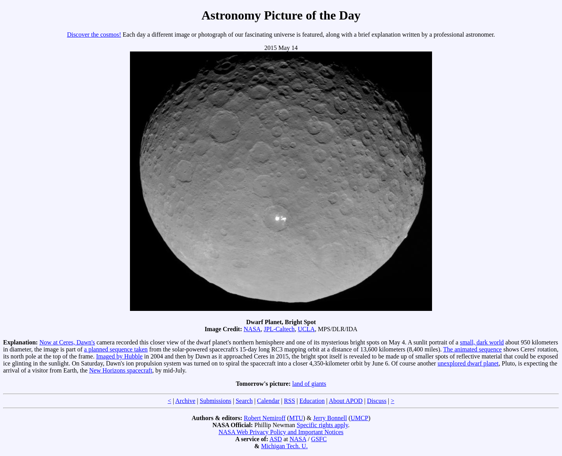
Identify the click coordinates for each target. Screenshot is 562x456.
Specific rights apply (322, 425)
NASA (252, 329)
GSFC (319, 439)
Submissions (215, 400)
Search (244, 400)
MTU (296, 418)
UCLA (306, 329)
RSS (289, 400)
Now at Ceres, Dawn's (67, 342)
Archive (185, 400)
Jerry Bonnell (330, 418)
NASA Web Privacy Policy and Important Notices (281, 432)
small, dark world (481, 342)
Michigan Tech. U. (284, 446)
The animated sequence (472, 349)
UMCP (359, 418)
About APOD (346, 400)
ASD (275, 439)
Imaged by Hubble (119, 356)
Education (312, 400)
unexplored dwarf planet (468, 363)
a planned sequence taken (116, 349)
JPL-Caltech (279, 329)
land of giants (309, 383)
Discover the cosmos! (94, 34)
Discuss (376, 400)
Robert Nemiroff (265, 418)
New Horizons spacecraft (120, 370)
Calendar (268, 400)
